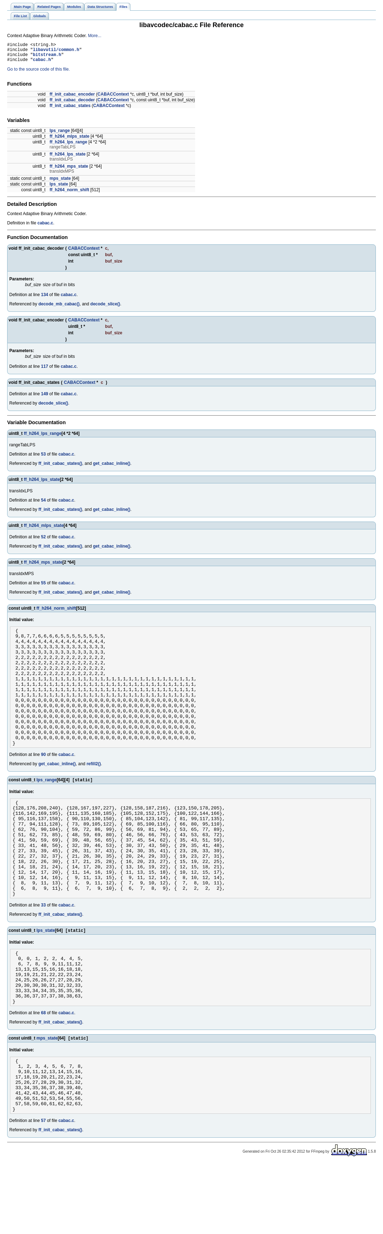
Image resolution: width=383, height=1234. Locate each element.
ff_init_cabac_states (70, 109)
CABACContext (113, 98)
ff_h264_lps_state (68, 158)
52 (43, 541)
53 (43, 458)
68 (43, 1072)
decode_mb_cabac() (58, 308)
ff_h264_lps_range (68, 146)
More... (94, 35)
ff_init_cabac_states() (60, 467)
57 (43, 1191)
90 (43, 782)
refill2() (93, 791)
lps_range (60, 134)
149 (44, 398)
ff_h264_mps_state (69, 170)
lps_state (59, 188)
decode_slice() (105, 308)
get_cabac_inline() (111, 467)
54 (43, 504)
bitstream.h (47, 58)
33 (43, 952)
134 (44, 298)
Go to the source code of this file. (38, 73)
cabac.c (45, 227)
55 (43, 587)
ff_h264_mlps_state (69, 140)
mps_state (60, 182)
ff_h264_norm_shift (69, 194)
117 (44, 370)
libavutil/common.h (56, 52)
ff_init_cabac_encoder (72, 98)
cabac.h (42, 64)
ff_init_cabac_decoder (72, 104)
